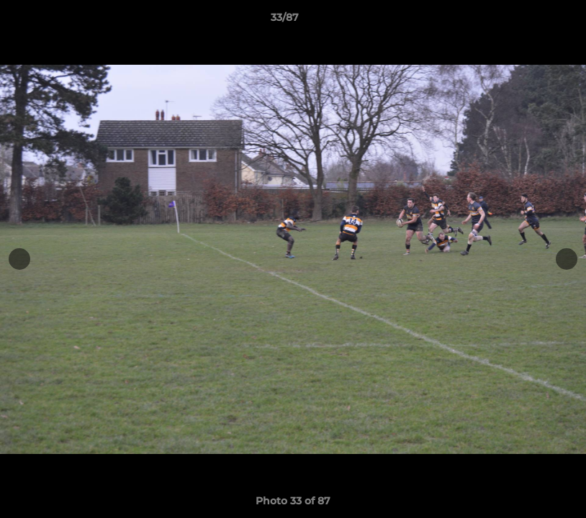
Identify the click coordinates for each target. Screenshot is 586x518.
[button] (525, 20)
